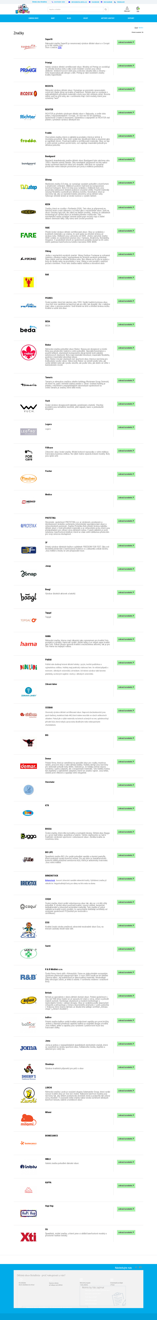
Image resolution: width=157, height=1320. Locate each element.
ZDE (60, 47)
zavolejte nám (59, 2)
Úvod (136, 27)
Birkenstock (50, 880)
